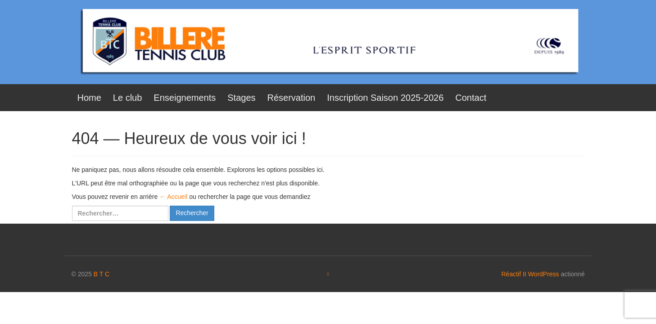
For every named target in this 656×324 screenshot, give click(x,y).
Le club (127, 98)
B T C (101, 274)
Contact (470, 98)
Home (89, 98)
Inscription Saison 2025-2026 (385, 98)
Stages (241, 98)
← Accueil (173, 196)
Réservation (291, 98)
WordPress (543, 274)
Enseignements (185, 98)
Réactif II (514, 274)
